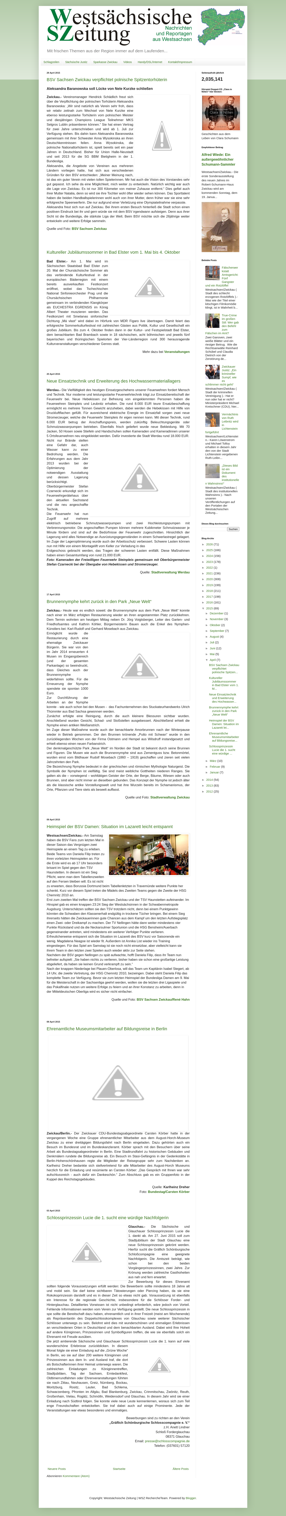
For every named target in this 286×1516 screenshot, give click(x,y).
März (213, 760)
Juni (213, 648)
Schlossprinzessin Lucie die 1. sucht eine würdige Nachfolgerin (108, 1217)
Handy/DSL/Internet (150, 62)
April (213, 659)
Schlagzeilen (51, 62)
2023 (210, 561)
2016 (210, 602)
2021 (210, 573)
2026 (210, 544)
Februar (215, 766)
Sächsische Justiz (76, 62)
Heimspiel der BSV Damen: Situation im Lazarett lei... (224, 724)
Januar (215, 772)
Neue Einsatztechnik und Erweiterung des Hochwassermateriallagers (114, 381)
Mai (212, 654)
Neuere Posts (57, 1468)
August (215, 636)
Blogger (191, 1498)
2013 (210, 785)
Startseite (119, 1468)
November (217, 619)
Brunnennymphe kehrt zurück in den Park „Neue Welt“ (99, 601)
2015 (210, 608)
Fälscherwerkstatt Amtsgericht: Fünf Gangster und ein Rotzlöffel (221, 276)
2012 (210, 791)
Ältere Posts (181, 1468)
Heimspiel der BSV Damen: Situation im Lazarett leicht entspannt (110, 826)
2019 (210, 585)
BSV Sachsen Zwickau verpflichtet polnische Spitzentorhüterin (107, 79)
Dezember (217, 613)
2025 (210, 550)
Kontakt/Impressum (180, 62)
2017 (210, 596)
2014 (210, 779)
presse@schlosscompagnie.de (167, 1441)
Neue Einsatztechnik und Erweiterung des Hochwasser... (223, 698)
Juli (212, 642)
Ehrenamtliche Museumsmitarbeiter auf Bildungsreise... (224, 737)
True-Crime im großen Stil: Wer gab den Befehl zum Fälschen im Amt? (222, 324)
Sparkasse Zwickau (105, 62)
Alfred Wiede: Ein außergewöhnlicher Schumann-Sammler (218, 159)
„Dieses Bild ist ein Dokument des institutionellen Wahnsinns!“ (222, 474)
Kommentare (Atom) (76, 1476)
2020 (210, 579)
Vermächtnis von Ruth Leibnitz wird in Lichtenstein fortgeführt (221, 423)
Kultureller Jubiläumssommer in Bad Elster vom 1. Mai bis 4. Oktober (113, 252)
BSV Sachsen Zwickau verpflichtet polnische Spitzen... (224, 668)
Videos (127, 62)
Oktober (215, 625)
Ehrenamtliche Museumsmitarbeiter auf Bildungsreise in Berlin (107, 1028)
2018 (210, 590)
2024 (210, 555)
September (217, 630)
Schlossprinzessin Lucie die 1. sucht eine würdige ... (222, 750)
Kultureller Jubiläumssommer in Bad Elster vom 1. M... (224, 683)
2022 (210, 567)
